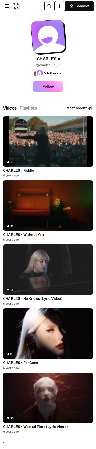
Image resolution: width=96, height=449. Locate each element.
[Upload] (60, 6)
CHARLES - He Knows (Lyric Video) (32, 299)
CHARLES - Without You (23, 235)
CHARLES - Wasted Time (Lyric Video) (35, 427)
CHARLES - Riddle (18, 171)
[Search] (49, 6)
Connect (79, 6)
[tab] (10, 108)
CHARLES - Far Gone (20, 363)
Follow (48, 86)
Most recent (79, 108)
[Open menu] (7, 6)
